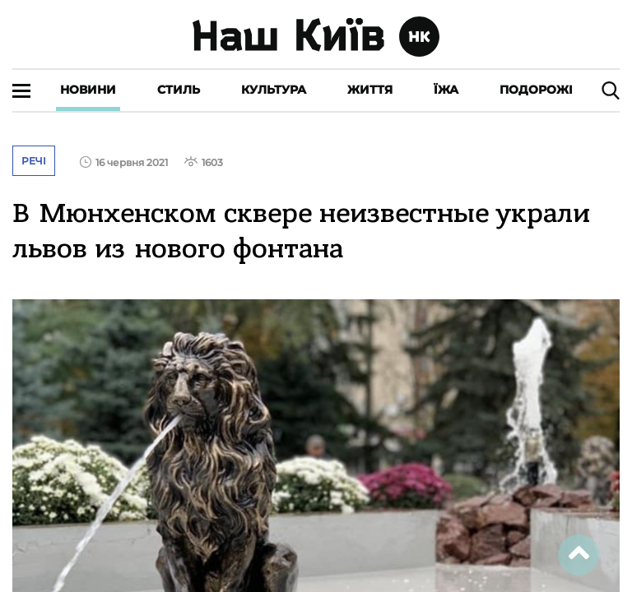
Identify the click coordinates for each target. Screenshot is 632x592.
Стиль (178, 89)
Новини (88, 89)
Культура (273, 89)
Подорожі (536, 89)
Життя (370, 89)
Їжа (446, 89)
